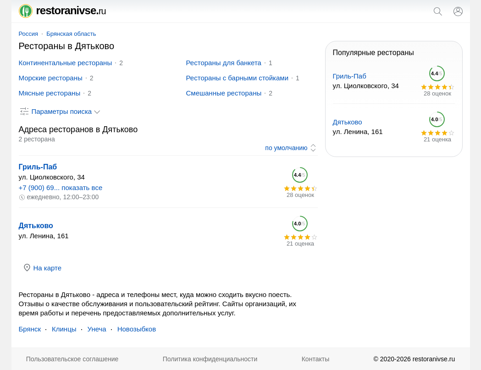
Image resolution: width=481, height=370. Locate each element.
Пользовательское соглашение (72, 359)
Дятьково (36, 226)
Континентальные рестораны (65, 63)
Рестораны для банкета (223, 63)
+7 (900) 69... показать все (61, 187)
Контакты (315, 359)
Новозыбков (136, 329)
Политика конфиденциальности (210, 359)
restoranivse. (62, 10)
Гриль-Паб (38, 167)
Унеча (97, 329)
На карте (42, 267)
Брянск (30, 329)
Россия (29, 33)
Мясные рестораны (50, 93)
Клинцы (64, 329)
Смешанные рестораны (224, 93)
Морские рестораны (51, 78)
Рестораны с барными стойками (237, 78)
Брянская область (71, 33)
